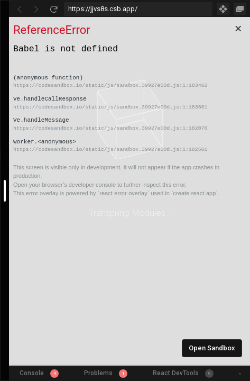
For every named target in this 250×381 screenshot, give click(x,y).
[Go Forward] (36, 9)
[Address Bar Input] (138, 9)
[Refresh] (53, 9)
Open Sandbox (212, 348)
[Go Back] (19, 9)
